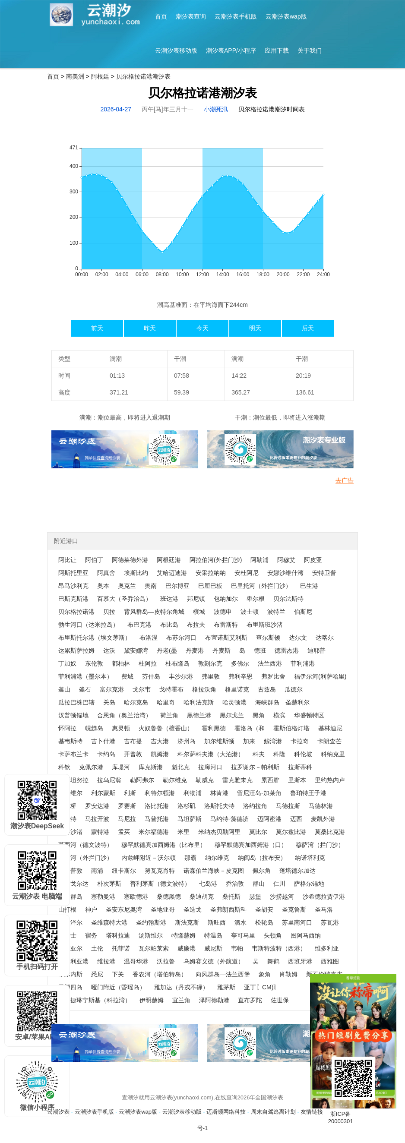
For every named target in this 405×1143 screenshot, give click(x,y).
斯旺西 (217, 922)
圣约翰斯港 (151, 922)
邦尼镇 (196, 598)
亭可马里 (243, 935)
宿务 (91, 935)
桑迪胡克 (202, 896)
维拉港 (106, 961)
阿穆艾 (286, 559)
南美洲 (75, 76)
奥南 (151, 585)
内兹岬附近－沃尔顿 (148, 857)
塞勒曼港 (103, 896)
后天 (308, 328)
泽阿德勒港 (214, 1000)
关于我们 (309, 50)
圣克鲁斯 (294, 909)
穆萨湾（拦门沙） (320, 844)
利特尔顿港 (160, 792)
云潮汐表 (58, 1111)
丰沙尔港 (181, 676)
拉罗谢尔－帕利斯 (255, 767)
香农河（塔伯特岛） (160, 974)
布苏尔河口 (181, 637)
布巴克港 (139, 624)
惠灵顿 (121, 728)
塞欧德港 (136, 896)
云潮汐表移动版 (176, 50)
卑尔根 (256, 598)
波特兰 (276, 611)
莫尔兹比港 (291, 831)
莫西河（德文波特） (85, 844)
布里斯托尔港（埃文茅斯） (94, 637)
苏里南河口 (297, 922)
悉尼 (97, 974)
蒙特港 (100, 831)
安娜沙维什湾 (285, 572)
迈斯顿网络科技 (226, 1111)
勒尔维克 (175, 780)
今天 (202, 328)
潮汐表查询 (191, 16)
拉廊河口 (210, 767)
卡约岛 (106, 754)
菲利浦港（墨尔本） (85, 676)
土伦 (97, 948)
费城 (127, 676)
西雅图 (330, 961)
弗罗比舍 (273, 676)
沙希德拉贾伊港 (324, 896)
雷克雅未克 (237, 780)
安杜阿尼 (246, 572)
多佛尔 (240, 663)
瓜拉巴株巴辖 (76, 702)
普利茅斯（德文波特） (160, 883)
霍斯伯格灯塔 (291, 728)
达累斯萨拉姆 (76, 650)
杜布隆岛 (177, 663)
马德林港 (321, 805)
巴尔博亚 (177, 585)
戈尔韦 (142, 689)
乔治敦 (235, 883)
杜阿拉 (148, 663)
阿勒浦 (259, 559)
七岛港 (208, 883)
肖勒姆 (288, 974)
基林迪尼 (330, 728)
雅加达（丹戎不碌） (181, 987)
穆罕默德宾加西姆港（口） (251, 844)
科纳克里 (333, 754)
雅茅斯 (226, 987)
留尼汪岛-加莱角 (259, 792)
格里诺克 (237, 689)
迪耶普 (316, 650)
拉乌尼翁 (109, 780)
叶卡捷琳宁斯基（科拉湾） (94, 1000)
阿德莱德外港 (130, 559)
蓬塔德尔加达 (297, 870)
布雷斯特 (226, 624)
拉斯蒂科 (300, 767)
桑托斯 (231, 896)
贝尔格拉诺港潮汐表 (143, 76)
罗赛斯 (127, 805)
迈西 (296, 818)
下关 (118, 974)
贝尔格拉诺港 (76, 611)
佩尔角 (262, 870)
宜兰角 (181, 1000)
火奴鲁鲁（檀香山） (166, 728)
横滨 (279, 715)
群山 (259, 883)
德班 (260, 650)
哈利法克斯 (199, 702)
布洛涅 (148, 637)
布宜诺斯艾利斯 (226, 637)
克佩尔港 (91, 767)
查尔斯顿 (268, 637)
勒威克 (205, 780)
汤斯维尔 (151, 935)
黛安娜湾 (136, 650)
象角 (265, 974)
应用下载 (277, 50)
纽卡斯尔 (124, 870)
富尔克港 (112, 689)
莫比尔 (258, 831)
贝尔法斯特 (288, 598)
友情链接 (312, 1111)
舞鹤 (273, 961)
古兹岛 (267, 689)
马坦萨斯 (189, 818)
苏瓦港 (330, 922)
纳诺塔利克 (310, 857)
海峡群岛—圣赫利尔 (282, 702)
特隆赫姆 (183, 935)
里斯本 (297, 780)
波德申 (223, 611)
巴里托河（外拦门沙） (261, 585)
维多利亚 (327, 948)
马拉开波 (97, 818)
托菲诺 (121, 948)
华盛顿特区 (309, 715)
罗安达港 (97, 805)
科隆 (279, 754)
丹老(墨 (167, 650)
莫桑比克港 (330, 831)
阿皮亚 (313, 559)
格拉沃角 (204, 689)
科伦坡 (303, 754)
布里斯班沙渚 (265, 624)
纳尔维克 (217, 857)
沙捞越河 (282, 896)
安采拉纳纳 (211, 572)
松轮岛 (264, 922)
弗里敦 (211, 676)
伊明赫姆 (151, 1000)
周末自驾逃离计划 (273, 1111)
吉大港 (160, 741)
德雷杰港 (287, 650)
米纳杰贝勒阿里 (219, 831)
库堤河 (121, 767)
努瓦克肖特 (160, 870)
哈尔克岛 (136, 702)
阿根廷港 (169, 559)
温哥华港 (136, 961)
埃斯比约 (136, 572)
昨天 (150, 328)
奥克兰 (127, 585)
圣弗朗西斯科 (228, 909)
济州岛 (186, 741)
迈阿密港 (269, 818)
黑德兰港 (199, 715)
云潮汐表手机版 (236, 16)
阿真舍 (106, 572)
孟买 (124, 831)
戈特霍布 (171, 689)
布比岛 (169, 624)
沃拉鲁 (166, 961)
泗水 (240, 922)
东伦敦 (94, 663)
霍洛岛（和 (249, 728)
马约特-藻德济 (229, 818)
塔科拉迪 (118, 935)
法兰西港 (270, 663)
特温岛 (213, 935)
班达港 (169, 598)
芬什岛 (151, 676)
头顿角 (273, 935)
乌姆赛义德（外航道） (214, 961)
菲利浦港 (303, 663)
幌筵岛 (94, 728)
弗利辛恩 (240, 676)
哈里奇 (166, 702)
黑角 (259, 715)
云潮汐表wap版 (286, 16)
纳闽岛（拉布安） (262, 857)
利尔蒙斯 (103, 792)
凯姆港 (160, 754)
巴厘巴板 (210, 585)
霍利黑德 (214, 728)
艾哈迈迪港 (172, 572)
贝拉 (109, 611)
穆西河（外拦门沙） (85, 857)
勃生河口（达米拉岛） (88, 624)
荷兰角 (169, 715)
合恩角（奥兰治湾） (124, 715)
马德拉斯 (288, 805)
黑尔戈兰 (232, 715)
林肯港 (219, 792)
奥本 (103, 585)
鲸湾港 (273, 741)
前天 (97, 328)
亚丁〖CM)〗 (261, 987)
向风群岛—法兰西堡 (223, 974)
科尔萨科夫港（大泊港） (210, 754)
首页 (161, 16)
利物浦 (193, 792)
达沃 (109, 650)
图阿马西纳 (306, 935)
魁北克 (180, 767)
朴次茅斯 (109, 883)
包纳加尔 (226, 598)
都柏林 (121, 663)
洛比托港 (157, 805)
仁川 (279, 883)
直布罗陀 (250, 1000)
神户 (91, 909)
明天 (255, 328)
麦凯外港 (323, 818)
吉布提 (133, 741)
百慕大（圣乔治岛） (124, 598)
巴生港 (309, 585)
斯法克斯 (187, 922)
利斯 (130, 792)
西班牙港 (300, 961)
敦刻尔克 (210, 663)
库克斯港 (151, 767)
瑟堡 (255, 896)
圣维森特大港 (109, 922)
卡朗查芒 (329, 741)
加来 (249, 741)
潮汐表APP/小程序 (231, 50)
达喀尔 (325, 637)
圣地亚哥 (163, 909)
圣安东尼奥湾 (124, 909)
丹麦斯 (221, 650)
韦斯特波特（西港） (279, 948)
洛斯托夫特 (219, 805)
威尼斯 (213, 948)
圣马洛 (324, 909)
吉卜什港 (103, 741)
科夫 (259, 754)
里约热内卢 (330, 780)
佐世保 (280, 1000)
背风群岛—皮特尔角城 (154, 611)
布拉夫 (196, 624)
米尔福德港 (154, 831)
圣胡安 (264, 909)
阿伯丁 (94, 559)
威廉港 (186, 948)
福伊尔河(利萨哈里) (320, 676)
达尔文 (298, 637)
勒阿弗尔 (142, 780)
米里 (183, 831)
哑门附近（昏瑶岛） (118, 987)
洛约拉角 (255, 805)
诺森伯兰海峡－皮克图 (214, 870)
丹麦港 (195, 650)
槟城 (199, 611)
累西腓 (270, 780)
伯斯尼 (303, 611)
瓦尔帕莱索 (154, 948)
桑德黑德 (169, 896)
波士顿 (249, 611)
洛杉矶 (186, 805)
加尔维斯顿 (219, 741)
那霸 (190, 857)
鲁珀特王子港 (308, 792)
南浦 (97, 870)
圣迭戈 (193, 909)
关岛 (109, 702)
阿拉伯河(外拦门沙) (216, 559)
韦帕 (237, 948)
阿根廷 (100, 76)
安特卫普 (324, 572)
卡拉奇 (300, 741)
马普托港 (157, 818)
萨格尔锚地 (309, 883)
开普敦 (133, 754)
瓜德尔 (294, 689)
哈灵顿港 (234, 702)
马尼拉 (127, 818)
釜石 (85, 689)
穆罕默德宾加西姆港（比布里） (163, 844)
